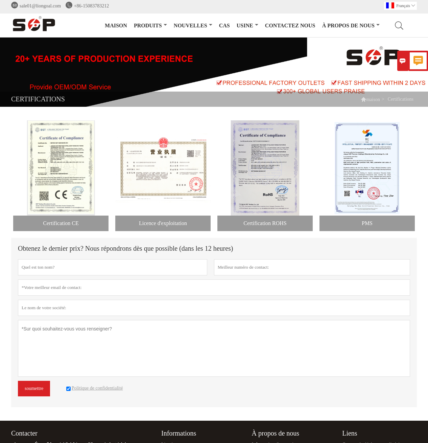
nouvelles (193, 25)
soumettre (34, 388)
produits (150, 25)
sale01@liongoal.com (40, 5)
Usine (247, 25)
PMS (367, 223)
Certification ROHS (265, 223)
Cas (224, 25)
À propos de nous (351, 25)
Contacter (24, 433)
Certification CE (60, 223)
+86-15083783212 (91, 5)
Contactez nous (290, 25)
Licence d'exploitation (163, 223)
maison (116, 25)
